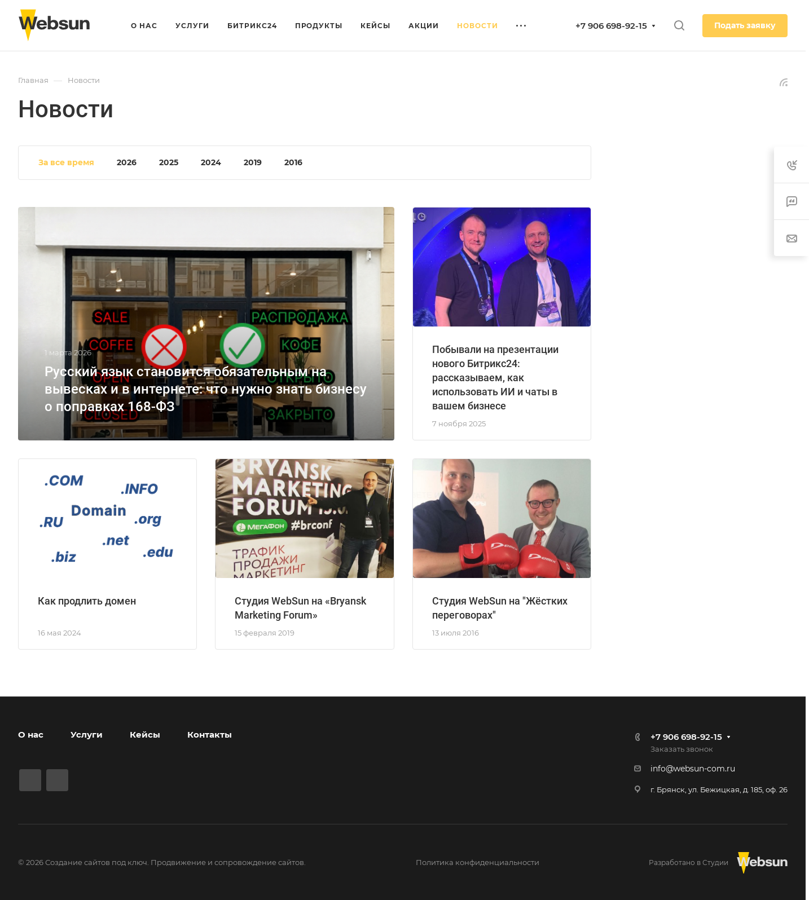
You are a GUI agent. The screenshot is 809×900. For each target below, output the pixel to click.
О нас (30, 734)
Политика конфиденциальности (477, 862)
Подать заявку (745, 25)
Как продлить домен (87, 601)
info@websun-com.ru (692, 769)
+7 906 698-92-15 (611, 25)
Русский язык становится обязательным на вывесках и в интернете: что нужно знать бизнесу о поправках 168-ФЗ (206, 389)
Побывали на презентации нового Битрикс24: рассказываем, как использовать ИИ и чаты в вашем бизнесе (495, 377)
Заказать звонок (681, 748)
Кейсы (145, 734)
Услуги (87, 734)
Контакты (209, 734)
